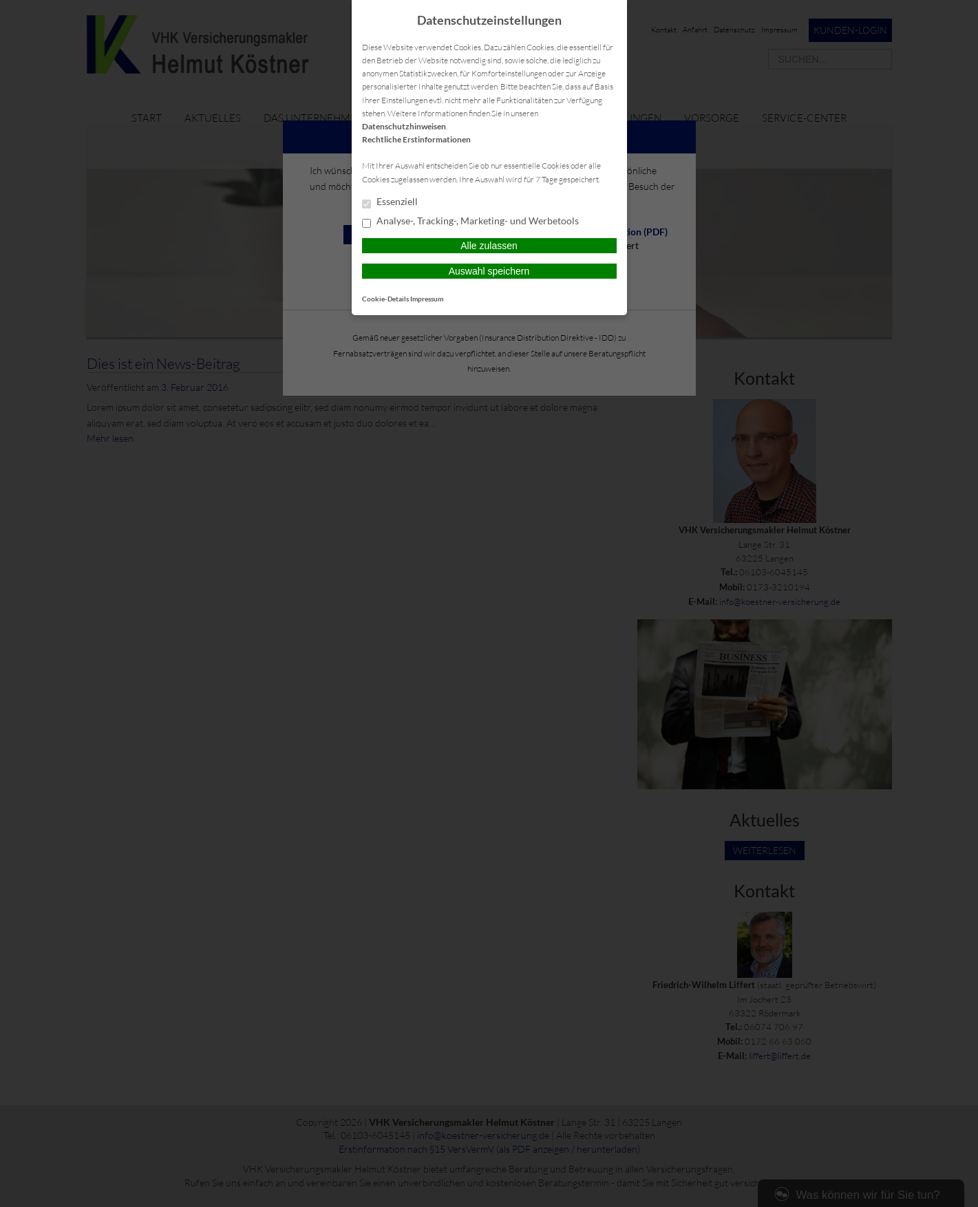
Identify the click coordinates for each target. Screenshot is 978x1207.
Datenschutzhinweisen (404, 126)
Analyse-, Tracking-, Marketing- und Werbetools (470, 221)
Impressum (426, 299)
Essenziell (390, 202)
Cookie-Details (385, 299)
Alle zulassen (489, 245)
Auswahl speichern (489, 271)
